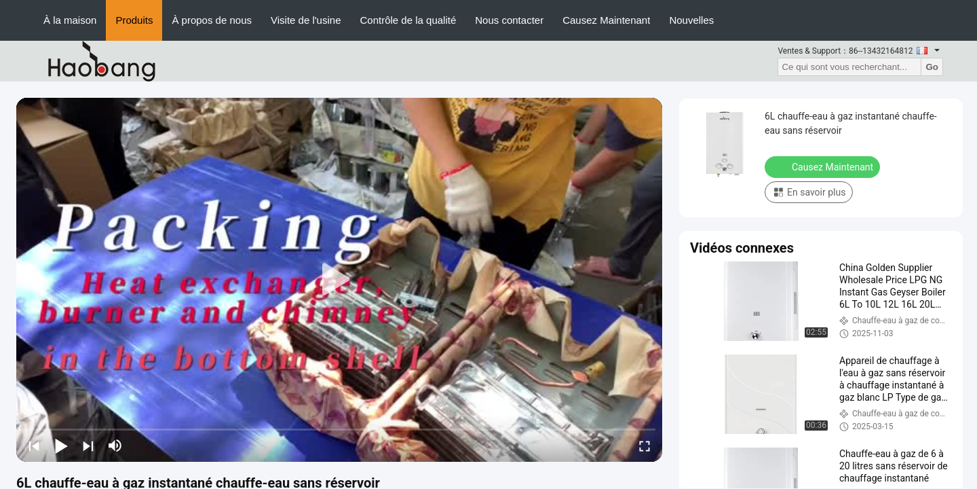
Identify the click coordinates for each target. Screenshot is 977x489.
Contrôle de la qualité (408, 20)
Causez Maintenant (606, 20)
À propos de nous (212, 20)
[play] (339, 280)
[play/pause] (61, 445)
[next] (88, 445)
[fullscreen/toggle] (644, 445)
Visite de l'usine (306, 20)
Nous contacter (509, 20)
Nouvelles (691, 20)
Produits (134, 20)
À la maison (69, 20)
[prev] (33, 445)
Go (931, 67)
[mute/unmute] (115, 445)
